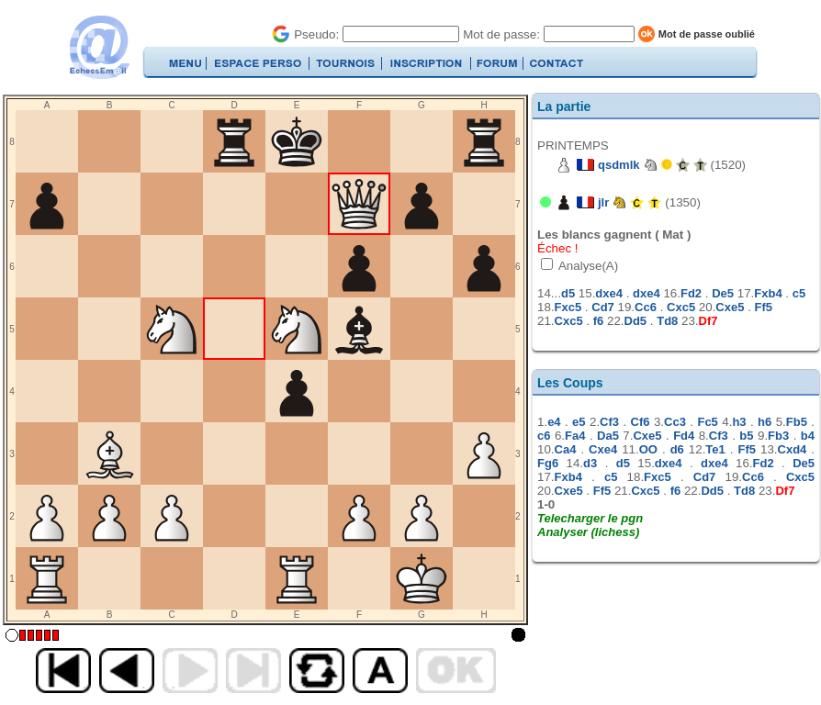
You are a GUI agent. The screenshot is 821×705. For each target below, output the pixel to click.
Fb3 (778, 435)
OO (648, 449)
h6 (764, 422)
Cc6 (646, 307)
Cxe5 (729, 307)
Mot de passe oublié (706, 33)
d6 (677, 449)
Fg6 (547, 463)
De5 (723, 293)
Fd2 (691, 293)
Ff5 (764, 307)
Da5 (608, 435)
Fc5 (707, 422)
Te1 (715, 449)
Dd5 (635, 321)
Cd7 (602, 307)
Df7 (708, 321)
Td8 (667, 321)
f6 (598, 321)
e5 (578, 422)
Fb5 (796, 422)
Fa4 (575, 435)
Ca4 (566, 449)
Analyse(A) (587, 266)
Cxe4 (603, 449)
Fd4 (683, 435)
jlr (603, 202)
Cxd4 (792, 449)
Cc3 (675, 422)
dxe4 (609, 293)
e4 (553, 422)
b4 (808, 435)
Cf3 (609, 422)
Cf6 (640, 422)
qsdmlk (619, 165)
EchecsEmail (98, 47)
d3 (590, 463)
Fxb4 (768, 293)
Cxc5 (681, 307)
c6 (543, 435)
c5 (799, 293)
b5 (746, 435)
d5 (568, 293)
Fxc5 (568, 307)
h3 (739, 422)
